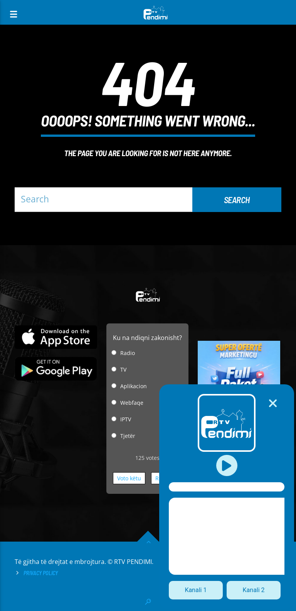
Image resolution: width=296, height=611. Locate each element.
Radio (127, 353)
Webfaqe (131, 402)
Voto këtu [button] (129, 478)
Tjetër (127, 435)
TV (123, 369)
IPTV (125, 419)
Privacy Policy (41, 573)
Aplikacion (133, 386)
